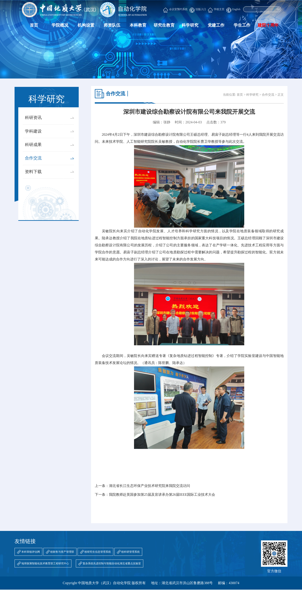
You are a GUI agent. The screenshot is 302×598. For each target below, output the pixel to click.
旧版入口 (198, 10)
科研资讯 (49, 126)
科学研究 (190, 25)
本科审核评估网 (30, 551)
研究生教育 (164, 25)
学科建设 (49, 140)
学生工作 (242, 25)
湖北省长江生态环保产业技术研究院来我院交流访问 (149, 486)
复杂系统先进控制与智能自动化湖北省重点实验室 (112, 563)
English (233, 10)
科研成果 (49, 153)
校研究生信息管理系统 (97, 551)
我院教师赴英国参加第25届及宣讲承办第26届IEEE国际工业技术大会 (162, 495)
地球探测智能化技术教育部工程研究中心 (45, 563)
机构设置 (86, 25)
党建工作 (216, 25)
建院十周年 (268, 25)
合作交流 (49, 167)
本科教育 (138, 25)
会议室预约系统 (175, 10)
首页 (34, 25)
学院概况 (60, 25)
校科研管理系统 (130, 551)
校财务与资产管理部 (62, 551)
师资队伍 (112, 25)
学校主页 (216, 10)
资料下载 (49, 180)
